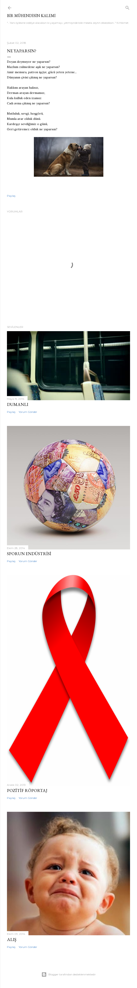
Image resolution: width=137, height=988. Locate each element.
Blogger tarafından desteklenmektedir (68, 974)
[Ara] (127, 7)
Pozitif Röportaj (27, 790)
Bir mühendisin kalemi (31, 15)
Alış (11, 939)
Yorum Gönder (28, 412)
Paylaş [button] (11, 195)
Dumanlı (17, 404)
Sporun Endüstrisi (29, 553)
